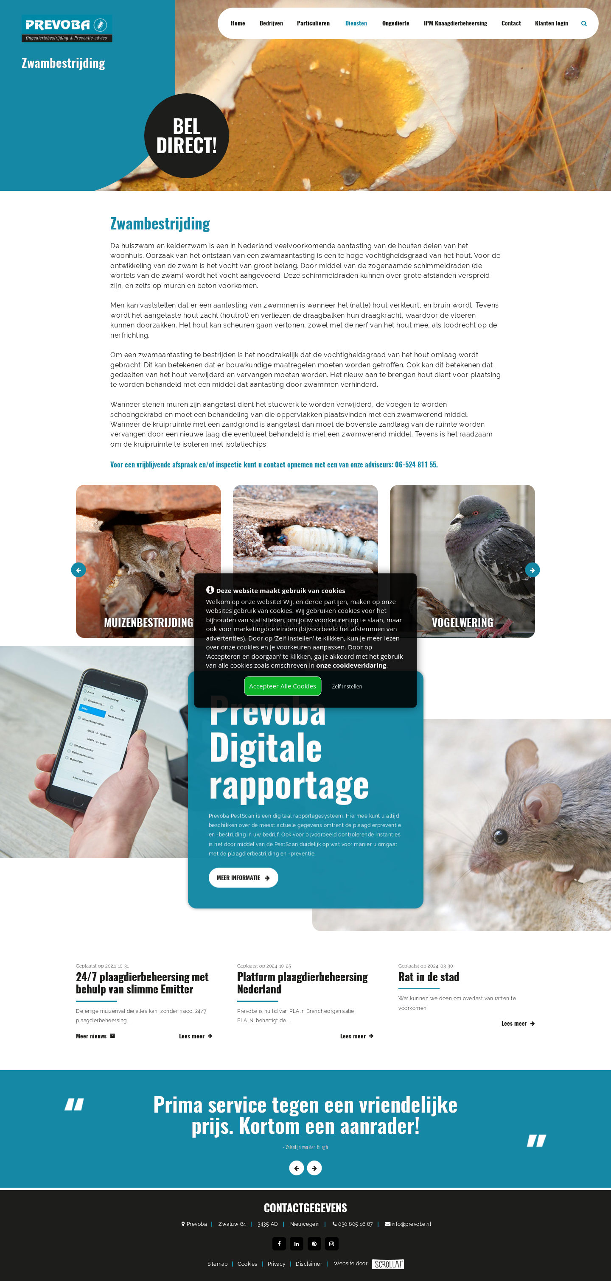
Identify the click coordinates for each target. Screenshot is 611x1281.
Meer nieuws (95, 1044)
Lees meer (196, 1044)
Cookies (248, 1264)
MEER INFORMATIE (243, 902)
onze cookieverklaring (351, 665)
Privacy (277, 1264)
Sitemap (217, 1264)
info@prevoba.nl (412, 1224)
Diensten (356, 23)
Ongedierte (395, 23)
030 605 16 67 (355, 1224)
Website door (369, 1264)
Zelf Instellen (347, 686)
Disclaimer (309, 1264)
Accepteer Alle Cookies (282, 686)
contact (274, 464)
